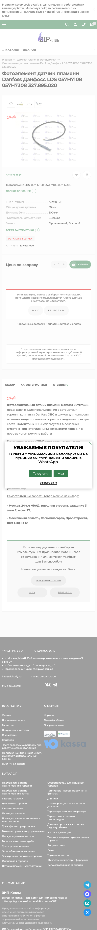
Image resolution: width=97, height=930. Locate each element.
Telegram (40, 474)
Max (61, 474)
